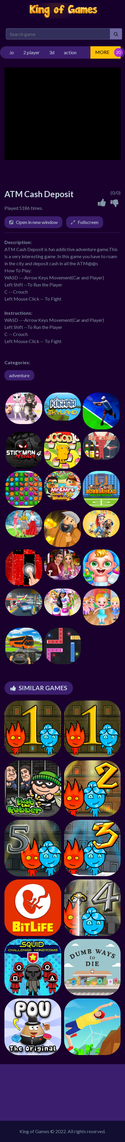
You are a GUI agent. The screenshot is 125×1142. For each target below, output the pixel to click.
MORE (102, 52)
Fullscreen (88, 222)
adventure (19, 375)
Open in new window (37, 222)
